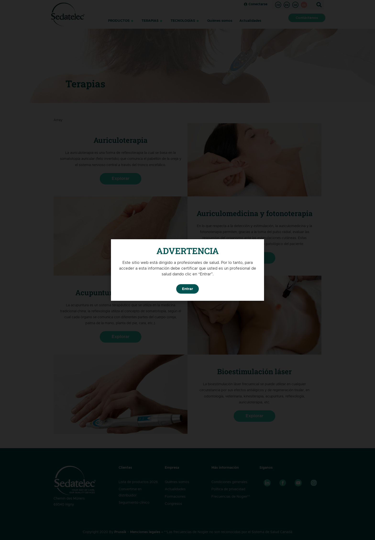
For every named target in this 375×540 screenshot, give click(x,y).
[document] (187, 270)
